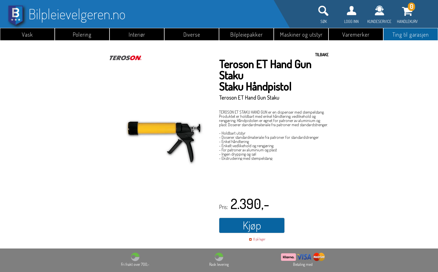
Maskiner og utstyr (301, 34)
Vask (27, 34)
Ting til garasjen (410, 34)
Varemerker (356, 34)
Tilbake (321, 55)
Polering (82, 34)
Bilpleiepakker (246, 34)
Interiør (136, 34)
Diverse (191, 34)
